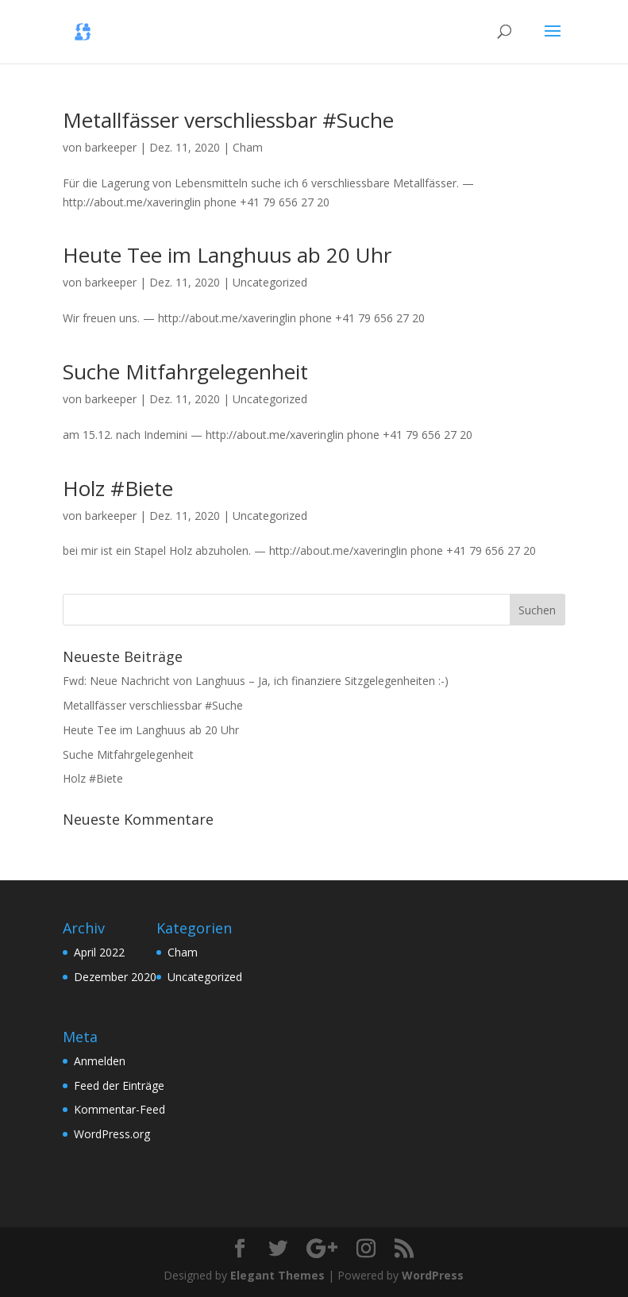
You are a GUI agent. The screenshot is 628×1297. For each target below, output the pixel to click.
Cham (248, 147)
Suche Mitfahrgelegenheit (185, 371)
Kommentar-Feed (119, 1109)
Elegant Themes (277, 1275)
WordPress (433, 1275)
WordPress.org (112, 1133)
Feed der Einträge (119, 1085)
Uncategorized (270, 282)
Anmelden (99, 1060)
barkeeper (111, 147)
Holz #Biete (118, 488)
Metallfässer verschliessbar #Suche (228, 120)
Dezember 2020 (115, 976)
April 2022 (99, 952)
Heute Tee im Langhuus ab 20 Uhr (227, 255)
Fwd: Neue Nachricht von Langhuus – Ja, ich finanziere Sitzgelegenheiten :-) (256, 680)
